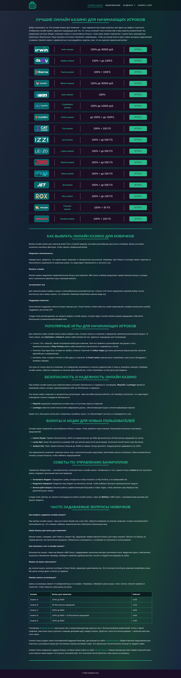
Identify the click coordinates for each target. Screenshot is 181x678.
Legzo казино (67, 151)
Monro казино (67, 83)
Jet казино (67, 185)
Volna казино (67, 174)
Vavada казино (67, 219)
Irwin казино (67, 49)
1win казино (67, 95)
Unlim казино (67, 117)
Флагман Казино (47, 628)
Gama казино (67, 72)
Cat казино (67, 128)
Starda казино (67, 162)
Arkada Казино (101, 650)
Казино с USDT (145, 5)
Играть (138, 49)
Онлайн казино (95, 5)
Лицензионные (112, 5)
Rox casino (67, 196)
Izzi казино (67, 140)
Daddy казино (67, 61)
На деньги (128, 5)
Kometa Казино (112, 640)
